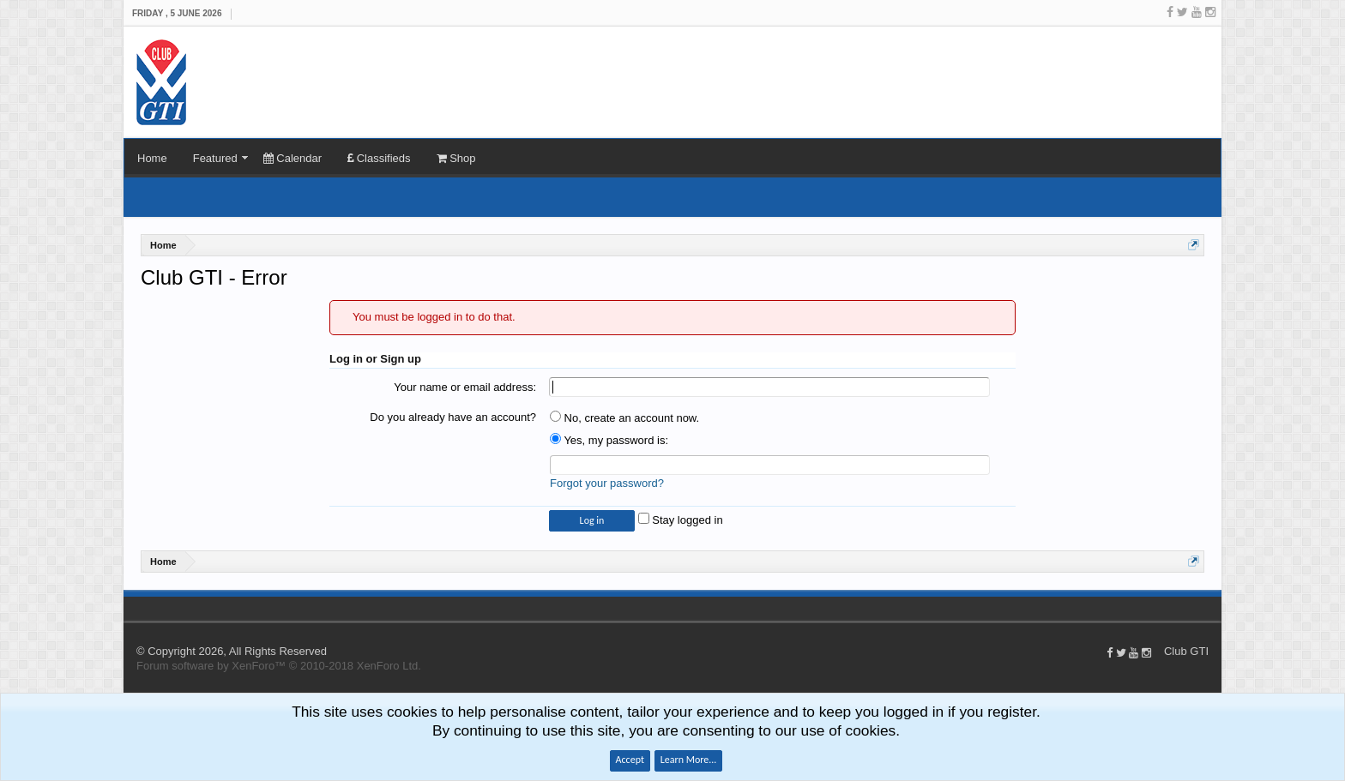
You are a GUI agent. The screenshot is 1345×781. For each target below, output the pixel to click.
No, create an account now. (624, 418)
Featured (215, 158)
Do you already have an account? (453, 417)
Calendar (292, 158)
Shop (456, 158)
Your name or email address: (465, 387)
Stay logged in (680, 520)
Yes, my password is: (609, 440)
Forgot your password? (607, 483)
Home (152, 158)
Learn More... (688, 760)
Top (1213, 608)
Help (1195, 608)
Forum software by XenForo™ (278, 665)
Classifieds (378, 158)
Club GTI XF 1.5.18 (132, 608)
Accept (630, 760)
